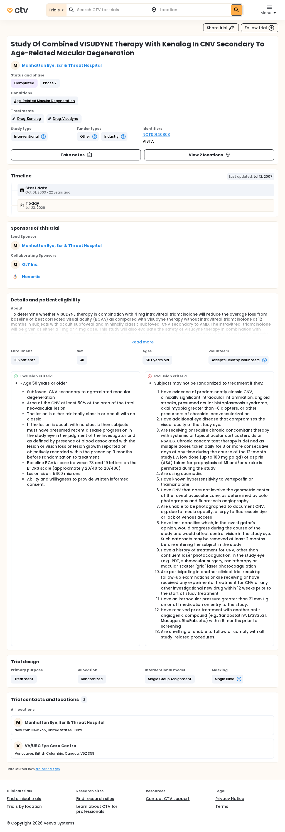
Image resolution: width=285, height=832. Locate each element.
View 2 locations (210, 155)
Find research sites (95, 798)
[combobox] (110, 10)
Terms (221, 806)
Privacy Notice (229, 798)
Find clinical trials (24, 798)
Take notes (76, 155)
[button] (44, 100)
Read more (142, 342)
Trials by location (24, 806)
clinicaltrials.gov (47, 769)
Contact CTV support (168, 798)
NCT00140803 (156, 134)
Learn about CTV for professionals (96, 809)
